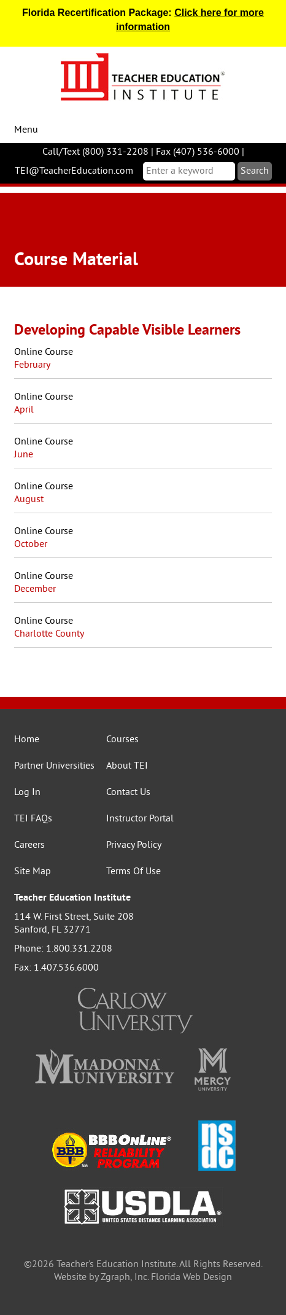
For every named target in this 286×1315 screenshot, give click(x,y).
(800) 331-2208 (115, 152)
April (24, 410)
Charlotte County (49, 634)
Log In (27, 792)
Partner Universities (54, 766)
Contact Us (128, 792)
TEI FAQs (33, 819)
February (32, 365)
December (35, 589)
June (23, 455)
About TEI (127, 766)
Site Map (32, 872)
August (29, 500)
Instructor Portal (140, 819)
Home (26, 740)
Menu (26, 130)
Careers (29, 845)
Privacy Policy (133, 845)
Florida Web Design (191, 1277)
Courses (122, 740)
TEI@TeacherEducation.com (74, 171)
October (30, 544)
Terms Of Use (133, 872)
